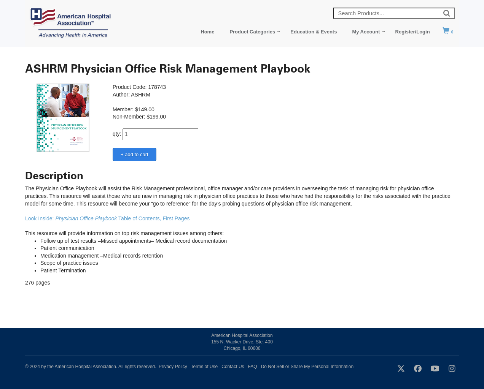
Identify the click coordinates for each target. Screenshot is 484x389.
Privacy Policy (173, 366)
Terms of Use (204, 366)
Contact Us (232, 366)
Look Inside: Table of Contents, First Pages (108, 218)
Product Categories (252, 32)
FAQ (252, 366)
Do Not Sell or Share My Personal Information (307, 366)
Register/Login (412, 32)
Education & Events (313, 32)
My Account (366, 32)
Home (207, 32)
